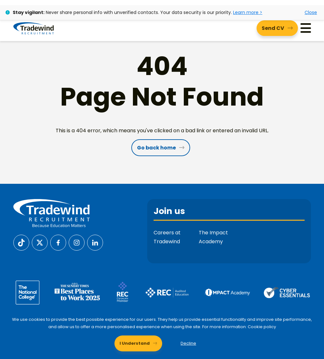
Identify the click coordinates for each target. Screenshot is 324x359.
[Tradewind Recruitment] (33, 28)
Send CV (273, 28)
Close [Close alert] (311, 12)
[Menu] (305, 28)
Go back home (156, 147)
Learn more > (247, 12)
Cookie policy (262, 327)
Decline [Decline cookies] (188, 343)
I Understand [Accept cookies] (135, 343)
